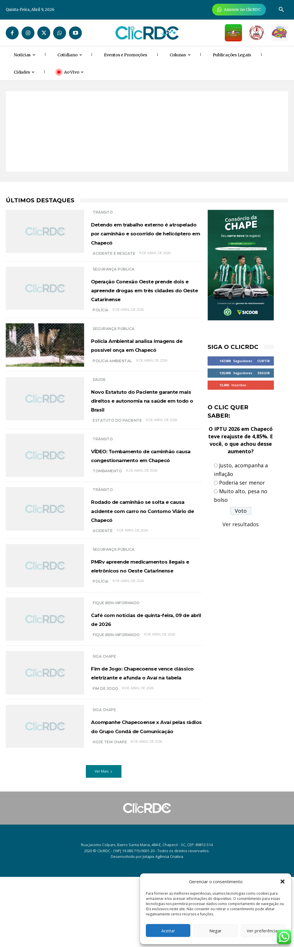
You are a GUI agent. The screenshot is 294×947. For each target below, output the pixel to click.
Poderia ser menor (242, 482)
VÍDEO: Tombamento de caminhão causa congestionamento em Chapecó (137, 491)
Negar (215, 930)
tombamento (107, 516)
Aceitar (168, 930)
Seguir (264, 373)
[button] (282, 881)
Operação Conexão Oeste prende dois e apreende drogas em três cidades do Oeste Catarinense (141, 303)
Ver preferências (263, 930)
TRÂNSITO (103, 212)
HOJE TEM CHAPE (110, 815)
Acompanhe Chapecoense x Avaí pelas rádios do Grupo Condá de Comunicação (144, 794)
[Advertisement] (147, 131)
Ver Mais (104, 841)
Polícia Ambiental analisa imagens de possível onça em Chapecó (140, 364)
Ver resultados (241, 524)
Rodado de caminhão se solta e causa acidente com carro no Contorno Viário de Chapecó (143, 557)
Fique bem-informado (116, 666)
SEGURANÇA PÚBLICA (114, 278)
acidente (103, 582)
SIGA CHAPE (104, 717)
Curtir (263, 361)
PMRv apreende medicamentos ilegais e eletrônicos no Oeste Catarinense (136, 623)
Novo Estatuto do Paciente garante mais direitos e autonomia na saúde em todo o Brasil (142, 426)
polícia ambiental (112, 385)
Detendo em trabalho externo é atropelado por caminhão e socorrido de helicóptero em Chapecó (138, 237)
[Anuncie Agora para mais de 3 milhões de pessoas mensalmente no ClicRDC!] (239, 10)
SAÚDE (99, 400)
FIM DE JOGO (105, 758)
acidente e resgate (114, 262)
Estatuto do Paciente (117, 450)
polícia (101, 328)
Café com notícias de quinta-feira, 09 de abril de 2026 (145, 682)
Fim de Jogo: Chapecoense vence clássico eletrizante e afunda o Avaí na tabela (143, 737)
